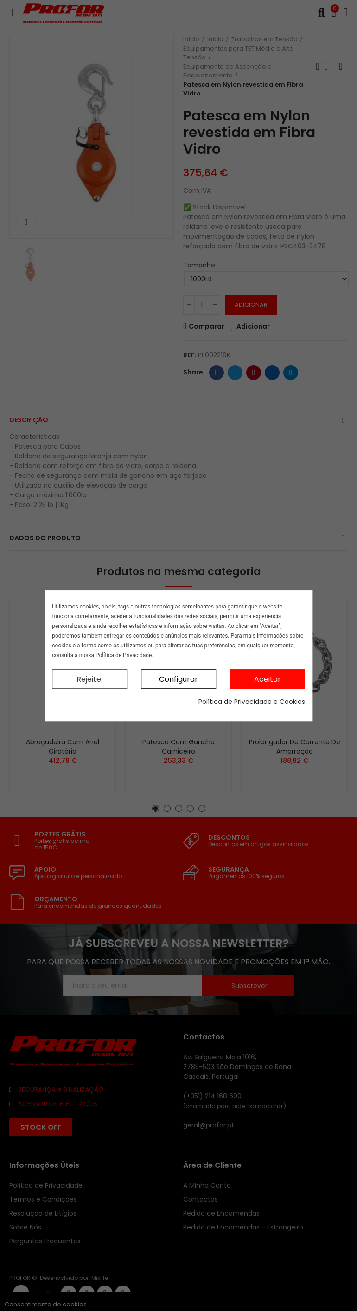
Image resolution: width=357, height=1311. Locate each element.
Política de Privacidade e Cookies (251, 701)
